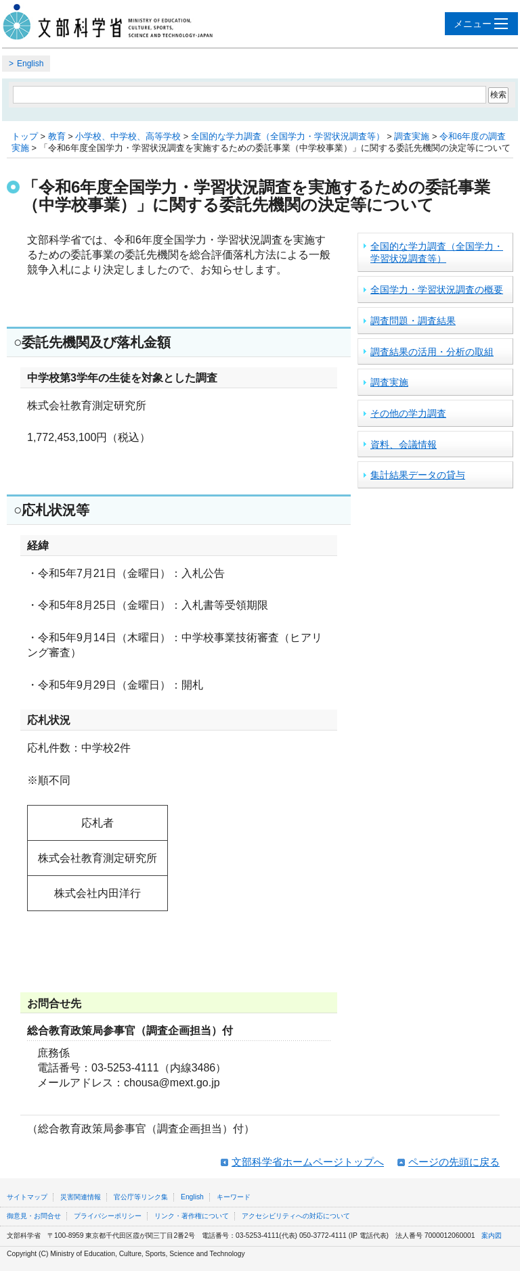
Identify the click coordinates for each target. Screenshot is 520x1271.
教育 (57, 136)
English (30, 63)
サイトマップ (27, 1197)
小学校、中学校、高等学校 (128, 136)
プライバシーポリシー (108, 1216)
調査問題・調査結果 (413, 320)
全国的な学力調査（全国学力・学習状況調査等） (288, 136)
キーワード (234, 1197)
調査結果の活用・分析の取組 (432, 351)
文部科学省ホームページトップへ (308, 1162)
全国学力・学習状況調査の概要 (436, 289)
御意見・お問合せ (34, 1216)
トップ (25, 136)
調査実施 (411, 136)
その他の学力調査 (408, 413)
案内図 (491, 1235)
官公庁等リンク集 (141, 1197)
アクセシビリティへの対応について (296, 1216)
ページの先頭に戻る (454, 1162)
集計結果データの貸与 (417, 474)
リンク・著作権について (191, 1216)
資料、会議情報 (403, 444)
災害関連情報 (80, 1197)
